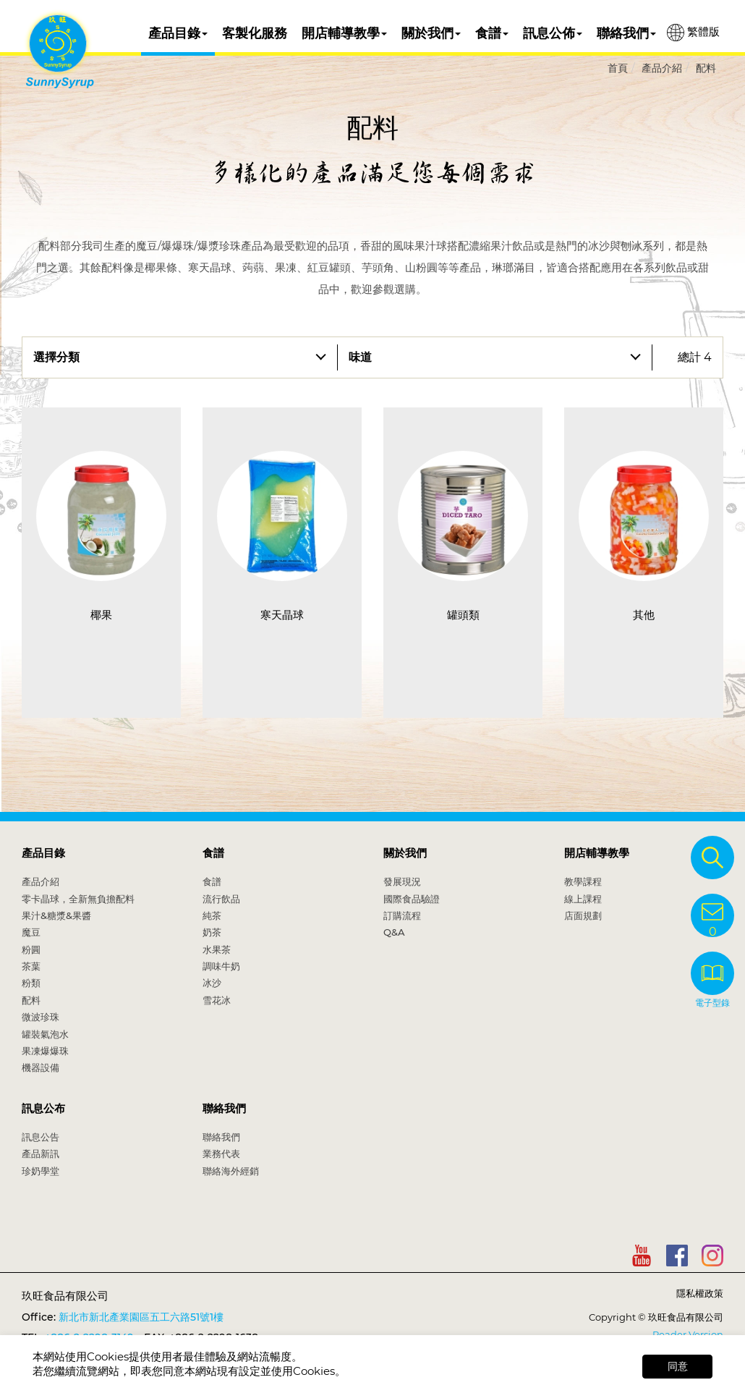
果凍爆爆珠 (45, 1051)
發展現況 (402, 881)
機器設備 (40, 1067)
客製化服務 (254, 33)
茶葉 (31, 966)
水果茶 (217, 949)
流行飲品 (221, 899)
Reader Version (687, 1334)
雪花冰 (217, 1000)
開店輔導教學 (344, 33)
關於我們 (431, 33)
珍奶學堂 (40, 1171)
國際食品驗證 (411, 899)
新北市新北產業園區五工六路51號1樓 (141, 1317)
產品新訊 (40, 1153)
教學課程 (583, 881)
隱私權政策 (699, 1293)
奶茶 (212, 932)
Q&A (394, 932)
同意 (678, 1366)
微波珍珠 (40, 1016)
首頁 (618, 68)
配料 (706, 68)
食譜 (491, 33)
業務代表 (221, 1153)
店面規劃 (583, 915)
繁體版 (693, 32)
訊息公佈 (552, 33)
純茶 (212, 915)
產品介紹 (662, 68)
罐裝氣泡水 (45, 1034)
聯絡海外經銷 (231, 1171)
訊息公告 (40, 1137)
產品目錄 (178, 33)
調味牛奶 (221, 966)
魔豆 (31, 932)
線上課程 (583, 899)
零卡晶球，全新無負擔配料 (78, 899)
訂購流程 (402, 915)
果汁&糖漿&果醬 (56, 915)
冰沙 (212, 982)
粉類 (31, 982)
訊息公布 (43, 1108)
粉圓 (31, 949)
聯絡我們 (626, 33)
